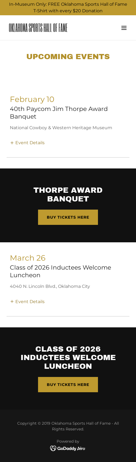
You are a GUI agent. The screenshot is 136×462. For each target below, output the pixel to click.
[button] (123, 27)
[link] (49, 30)
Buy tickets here (68, 217)
